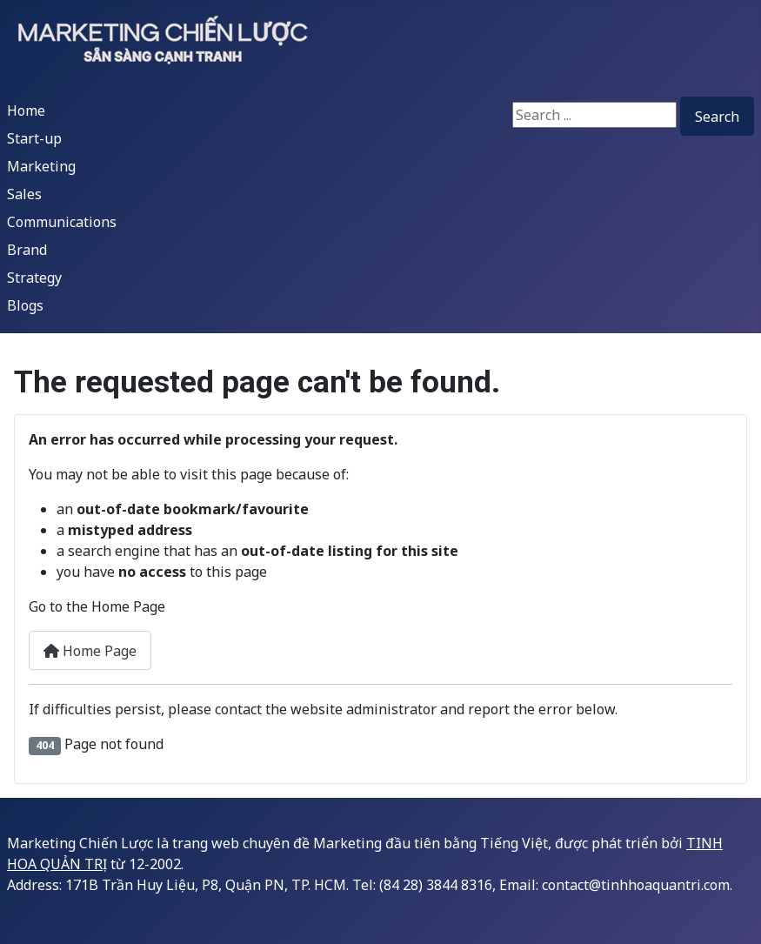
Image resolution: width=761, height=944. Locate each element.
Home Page (90, 650)
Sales (24, 194)
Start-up (34, 138)
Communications (62, 221)
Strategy (34, 277)
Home (26, 110)
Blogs (25, 305)
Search (717, 116)
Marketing (41, 166)
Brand (27, 249)
